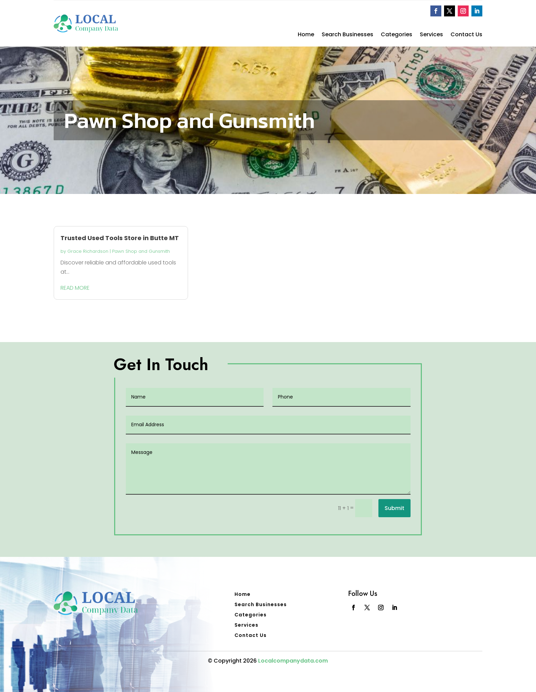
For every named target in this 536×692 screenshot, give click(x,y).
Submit (394, 508)
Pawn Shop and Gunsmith (141, 251)
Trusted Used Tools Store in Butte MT (120, 238)
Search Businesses (347, 35)
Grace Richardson (87, 251)
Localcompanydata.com (293, 661)
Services (431, 35)
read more (75, 288)
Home (306, 35)
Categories (396, 35)
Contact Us (466, 35)
